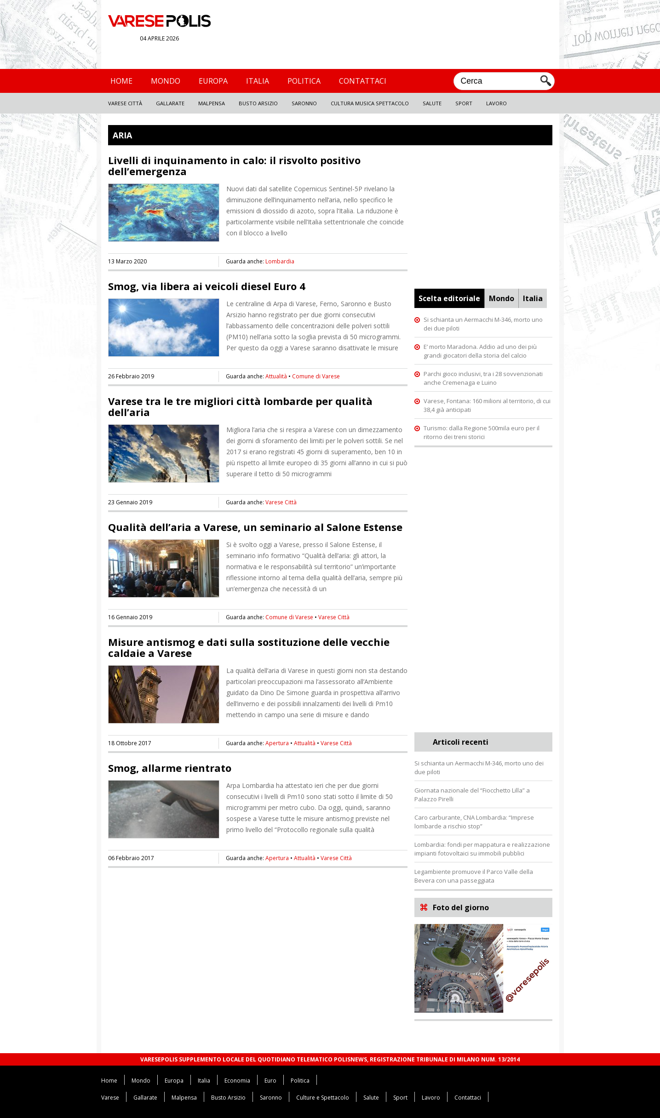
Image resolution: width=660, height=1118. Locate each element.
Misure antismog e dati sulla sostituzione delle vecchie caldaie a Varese (249, 647)
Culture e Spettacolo (322, 1097)
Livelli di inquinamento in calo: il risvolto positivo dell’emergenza (234, 165)
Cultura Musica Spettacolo (370, 103)
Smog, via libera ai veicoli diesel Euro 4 (206, 285)
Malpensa (211, 103)
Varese (110, 1097)
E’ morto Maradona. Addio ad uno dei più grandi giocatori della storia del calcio (480, 350)
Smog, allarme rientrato (169, 767)
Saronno (304, 103)
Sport (463, 103)
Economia (237, 1080)
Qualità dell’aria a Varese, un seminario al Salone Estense (255, 526)
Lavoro (496, 103)
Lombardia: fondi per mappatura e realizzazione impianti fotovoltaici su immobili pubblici (482, 848)
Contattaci (362, 81)
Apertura (277, 743)
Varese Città (125, 103)
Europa (213, 81)
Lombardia (279, 261)
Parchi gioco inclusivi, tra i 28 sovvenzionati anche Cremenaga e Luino (483, 378)
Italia (257, 81)
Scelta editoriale (449, 298)
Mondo (165, 81)
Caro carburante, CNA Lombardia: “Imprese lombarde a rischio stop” (474, 821)
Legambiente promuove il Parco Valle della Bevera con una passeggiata (473, 875)
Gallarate (170, 103)
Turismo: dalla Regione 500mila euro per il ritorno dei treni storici (481, 432)
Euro (270, 1080)
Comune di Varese (316, 376)
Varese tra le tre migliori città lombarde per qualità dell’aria (240, 406)
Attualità (276, 376)
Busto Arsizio (258, 103)
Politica (304, 81)
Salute (432, 103)
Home (121, 81)
